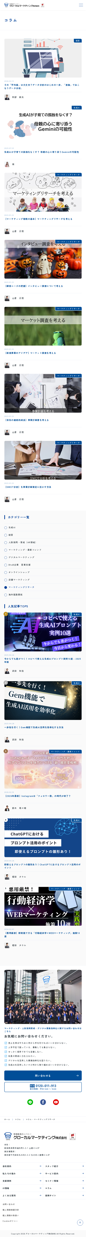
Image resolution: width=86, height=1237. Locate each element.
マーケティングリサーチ (21, 587)
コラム (18, 1119)
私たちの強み (9, 1173)
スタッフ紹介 (52, 1166)
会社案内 (7, 1166)
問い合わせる (43, 1075)
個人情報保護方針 (11, 1209)
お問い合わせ (9, 1204)
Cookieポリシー (10, 1221)
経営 (11, 534)
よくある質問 (9, 1195)
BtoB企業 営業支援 (20, 564)
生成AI (12, 527)
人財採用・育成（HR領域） (23, 542)
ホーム (7, 1119)
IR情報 (6, 1188)
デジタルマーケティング (21, 557)
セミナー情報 (52, 1180)
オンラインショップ (19, 572)
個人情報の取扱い (11, 1215)
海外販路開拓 (16, 594)
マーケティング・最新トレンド (25, 549)
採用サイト (50, 1195)
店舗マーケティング (19, 579)
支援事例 (7, 1180)
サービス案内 (52, 1173)
